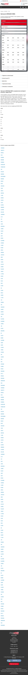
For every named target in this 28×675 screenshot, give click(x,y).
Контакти (14, 642)
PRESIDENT (3, 385)
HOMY (2, 345)
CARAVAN (2, 214)
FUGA (2, 278)
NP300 (2, 238)
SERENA (2, 252)
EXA (1, 361)
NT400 (2, 285)
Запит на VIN (14, 638)
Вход (24, 4)
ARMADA (2, 207)
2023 (18, 37)
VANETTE (2, 150)
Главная (2, 11)
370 (1, 219)
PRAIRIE (2, 302)
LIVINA (2, 245)
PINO (2, 283)
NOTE (2, 183)
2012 (13, 45)
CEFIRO (2, 200)
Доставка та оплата (14, 639)
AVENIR (2, 197)
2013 (18, 45)
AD (1, 288)
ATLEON (2, 171)
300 (1, 304)
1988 (18, 69)
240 (1, 316)
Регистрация (25, 3)
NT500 (2, 290)
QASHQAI (2, 185)
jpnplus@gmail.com (14, 652)
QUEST (2, 190)
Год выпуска (4, 26)
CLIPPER (2, 209)
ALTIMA (2, 204)
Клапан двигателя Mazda (23, 671)
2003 (18, 52)
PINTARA (2, 364)
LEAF (2, 235)
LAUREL (2, 323)
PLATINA (2, 318)
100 (1, 299)
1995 (3, 62)
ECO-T (2, 373)
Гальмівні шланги (4, 669)
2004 (23, 52)
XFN (1, 359)
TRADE (2, 349)
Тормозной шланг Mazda (22, 670)
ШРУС (18, 669)
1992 (13, 59)
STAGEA (2, 352)
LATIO (2, 202)
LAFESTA (2, 254)
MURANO (2, 174)
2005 (3, 54)
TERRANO (2, 147)
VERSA (2, 271)
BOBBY (2, 337)
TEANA (2, 228)
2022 (13, 37)
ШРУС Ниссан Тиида (14, 672)
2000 (3, 52)
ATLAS (2, 328)
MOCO (2, 292)
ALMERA (2, 157)
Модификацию (5, 32)
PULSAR (2, 269)
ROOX (2, 280)
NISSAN (5, 11)
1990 (3, 59)
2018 (18, 47)
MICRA (2, 181)
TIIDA (2, 188)
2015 (3, 47)
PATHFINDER (3, 176)
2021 (8, 37)
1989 (23, 69)
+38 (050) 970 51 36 (14, 651)
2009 (23, 54)
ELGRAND (2, 240)
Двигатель (4, 29)
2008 (18, 54)
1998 (18, 62)
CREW (2, 342)
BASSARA (2, 330)
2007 (13, 54)
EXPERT (2, 311)
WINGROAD (3, 380)
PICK (2, 155)
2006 (8, 54)
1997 (13, 62)
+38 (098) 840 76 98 (14, 650)
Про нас (14, 637)
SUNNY (2, 295)
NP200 (2, 259)
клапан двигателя (14, 669)
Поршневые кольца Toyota (16, 671)
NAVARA (2, 178)
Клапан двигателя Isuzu (11, 670)
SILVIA (2, 335)
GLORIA (2, 314)
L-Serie (2, 297)
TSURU (2, 261)
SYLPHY (2, 264)
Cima (3, 23)
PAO (1, 383)
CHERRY (2, 356)
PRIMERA (2, 162)
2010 (3, 45)
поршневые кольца (9, 669)
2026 (8, 40)
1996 (8, 62)
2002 (13, 52)
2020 (3, 37)
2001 (8, 52)
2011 (8, 45)
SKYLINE (2, 212)
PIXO (2, 221)
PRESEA (2, 375)
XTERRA (2, 242)
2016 (8, 47)
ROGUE (2, 368)
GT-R (2, 216)
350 (1, 169)
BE (1, 333)
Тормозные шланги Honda (22, 669)
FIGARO (2, 366)
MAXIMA (2, 159)
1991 (8, 59)
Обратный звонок (14, 663)
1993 (18, 59)
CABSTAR (2, 307)
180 (1, 326)
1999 (23, 62)
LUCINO (2, 347)
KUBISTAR (2, 226)
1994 (23, 59)
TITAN (2, 195)
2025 (3, 40)
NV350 (2, 276)
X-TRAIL (2, 273)
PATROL (2, 152)
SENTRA (2, 193)
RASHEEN (2, 371)
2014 (23, 45)
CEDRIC (2, 309)
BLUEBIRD (2, 321)
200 (1, 354)
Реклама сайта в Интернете (13, 673)
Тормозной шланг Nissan (10, 671)
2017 (13, 47)
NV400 (2, 247)
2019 (23, 47)
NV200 (2, 231)
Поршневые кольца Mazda (4, 670)
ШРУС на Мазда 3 (16, 670)
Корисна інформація (14, 640)
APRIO (2, 250)
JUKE (2, 233)
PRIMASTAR (3, 166)
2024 (23, 37)
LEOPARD (2, 340)
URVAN (2, 266)
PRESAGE (2, 378)
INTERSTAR (3, 164)
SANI (2, 257)
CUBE (2, 223)
